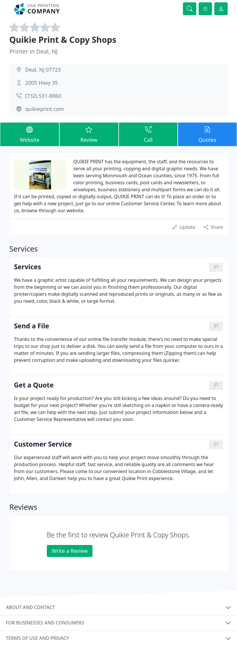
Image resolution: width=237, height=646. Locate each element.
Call (148, 134)
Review (89, 134)
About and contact (30, 607)
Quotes (207, 134)
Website (29, 134)
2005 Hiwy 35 (41, 82)
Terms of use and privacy (37, 638)
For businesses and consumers (45, 623)
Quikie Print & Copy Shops (62, 39)
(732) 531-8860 (43, 95)
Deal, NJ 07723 (43, 69)
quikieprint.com (44, 108)
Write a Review (70, 550)
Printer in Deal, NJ (33, 51)
